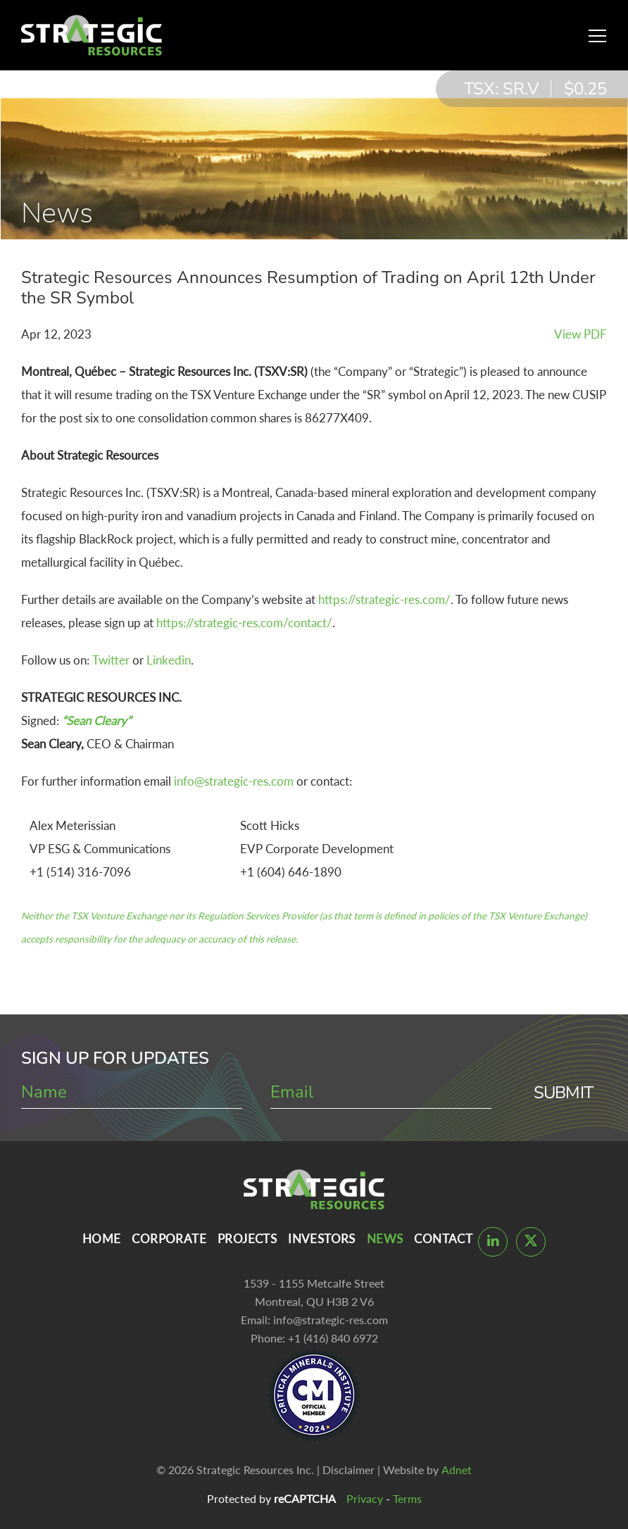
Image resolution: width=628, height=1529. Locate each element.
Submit (563, 1092)
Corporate (169, 1238)
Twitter (111, 660)
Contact (443, 1238)
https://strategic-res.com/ (384, 599)
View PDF (580, 334)
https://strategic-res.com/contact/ (244, 622)
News (385, 1238)
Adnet (456, 1469)
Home (101, 1238)
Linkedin (168, 660)
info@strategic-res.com (234, 781)
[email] (380, 1092)
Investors (322, 1238)
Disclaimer (348, 1469)
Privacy (364, 1498)
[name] (131, 1092)
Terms (407, 1498)
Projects (247, 1238)
